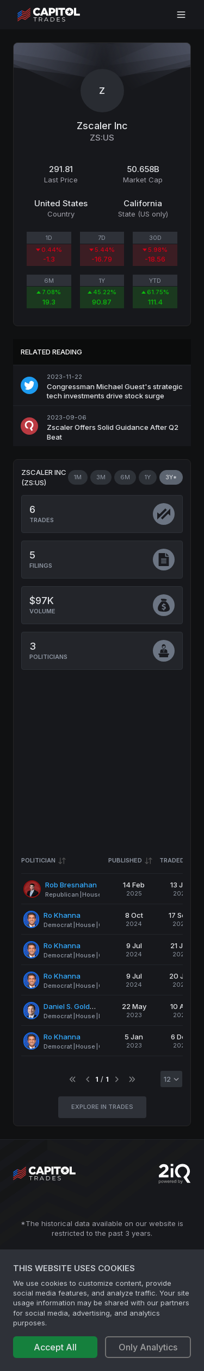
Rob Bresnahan (71, 884)
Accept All (55, 1347)
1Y (148, 477)
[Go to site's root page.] (60, 15)
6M (125, 477)
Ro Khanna (62, 915)
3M (101, 477)
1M (78, 477)
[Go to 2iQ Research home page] (174, 1174)
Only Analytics (148, 1347)
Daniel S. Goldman (74, 1006)
